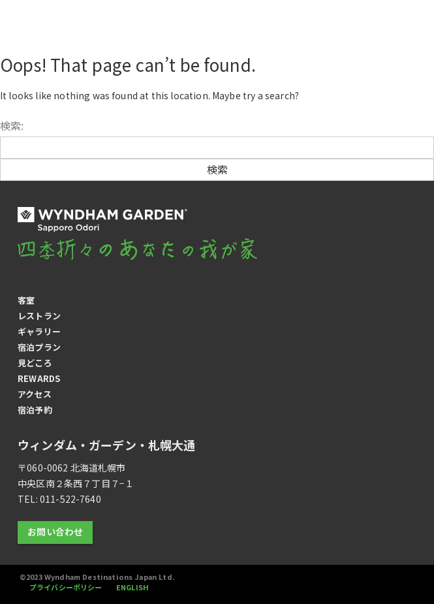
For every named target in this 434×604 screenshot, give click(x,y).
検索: (11, 125)
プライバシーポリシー (66, 587)
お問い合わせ (55, 531)
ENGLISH (133, 587)
